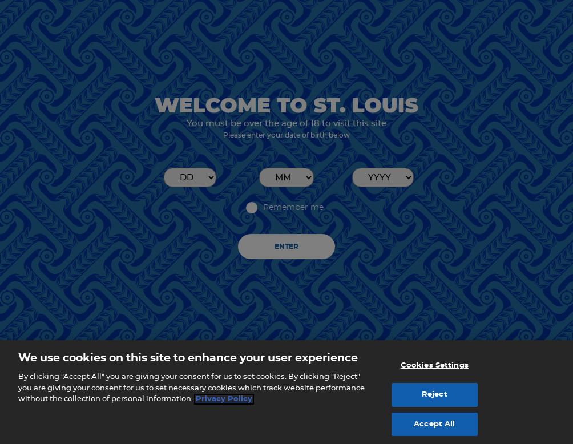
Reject (434, 398)
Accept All (434, 427)
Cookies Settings (435, 369)
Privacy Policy (224, 403)
